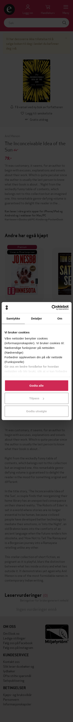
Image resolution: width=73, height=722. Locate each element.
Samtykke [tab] (13, 318)
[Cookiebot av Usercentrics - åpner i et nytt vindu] (52, 307)
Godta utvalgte (36, 411)
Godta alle (36, 385)
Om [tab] (59, 318)
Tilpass (36, 398)
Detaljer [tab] (36, 318)
